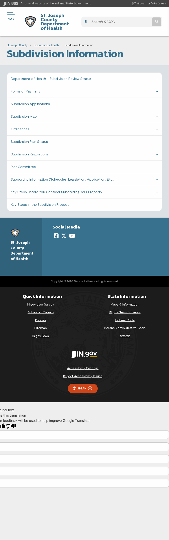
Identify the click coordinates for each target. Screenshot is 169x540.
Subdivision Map (24, 108)
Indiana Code (125, 311)
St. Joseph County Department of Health (75, 17)
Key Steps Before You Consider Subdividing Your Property (56, 183)
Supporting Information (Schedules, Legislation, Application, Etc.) (62, 171)
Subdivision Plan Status (29, 133)
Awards (125, 327)
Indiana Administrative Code (125, 319)
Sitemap (40, 319)
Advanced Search (41, 304)
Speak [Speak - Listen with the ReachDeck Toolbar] (82, 380)
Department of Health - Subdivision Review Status (51, 70)
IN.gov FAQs (40, 327)
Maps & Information (125, 296)
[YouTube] (72, 227)
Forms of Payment (25, 83)
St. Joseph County (17, 36)
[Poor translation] (11, 418)
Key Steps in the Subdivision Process (40, 196)
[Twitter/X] (63, 227)
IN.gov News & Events (125, 304)
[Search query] (142, 17)
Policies (40, 311)
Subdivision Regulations (29, 145)
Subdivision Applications (30, 95)
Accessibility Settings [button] (83, 360)
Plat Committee (23, 158)
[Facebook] (56, 227)
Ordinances (20, 120)
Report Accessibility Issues (82, 368)
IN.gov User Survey (40, 296)
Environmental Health (46, 36)
